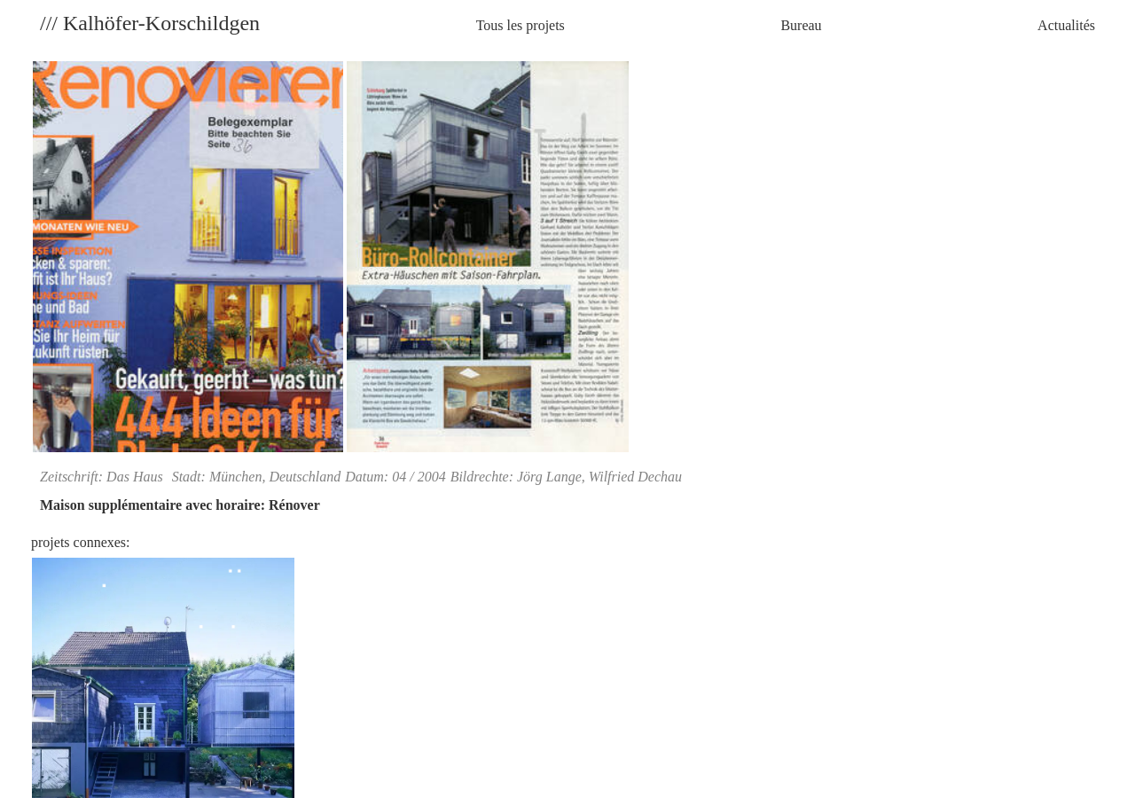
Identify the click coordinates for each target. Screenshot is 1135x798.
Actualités (1066, 25)
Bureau (800, 25)
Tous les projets (520, 25)
